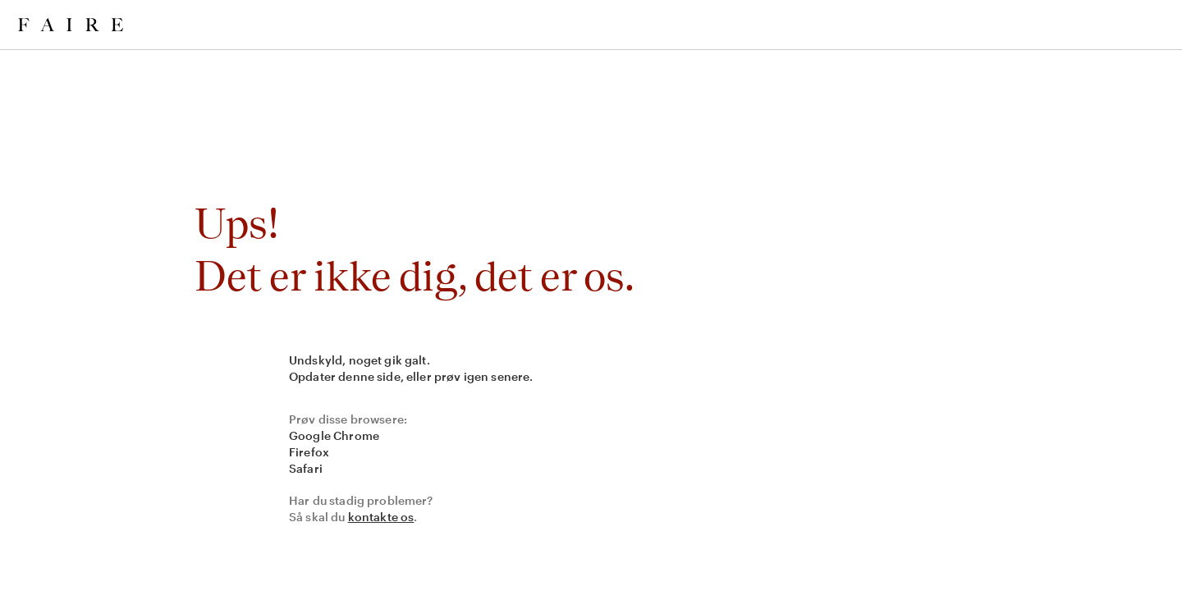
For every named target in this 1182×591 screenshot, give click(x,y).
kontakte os (381, 517)
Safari (306, 468)
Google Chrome (334, 435)
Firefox (309, 452)
